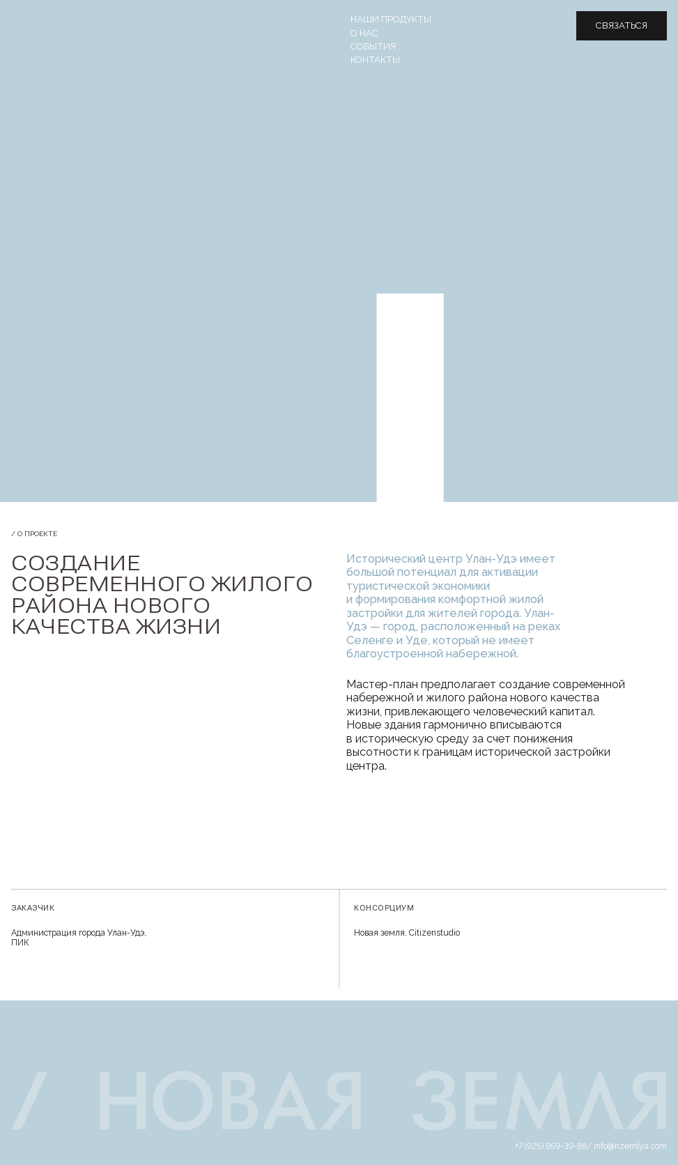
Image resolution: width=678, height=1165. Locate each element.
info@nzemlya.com (630, 1146)
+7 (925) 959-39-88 (551, 1146)
